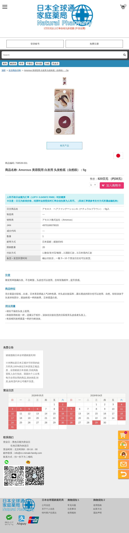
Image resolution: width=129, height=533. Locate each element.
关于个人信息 (48, 509)
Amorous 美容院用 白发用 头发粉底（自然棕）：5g (46, 70)
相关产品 (64, 145)
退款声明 (97, 513)
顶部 (3, 70)
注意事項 (72, 509)
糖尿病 (13, 63)
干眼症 (30, 63)
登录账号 (35, 43)
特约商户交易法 (49, 513)
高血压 (55, 63)
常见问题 (72, 505)
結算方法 (97, 509)
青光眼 (39, 63)
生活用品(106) (15, 70)
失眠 (47, 63)
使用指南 (97, 505)
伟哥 (21, 63)
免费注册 (94, 43)
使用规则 (72, 513)
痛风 (5, 63)
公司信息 (46, 505)
